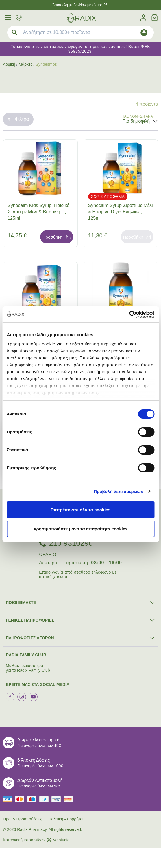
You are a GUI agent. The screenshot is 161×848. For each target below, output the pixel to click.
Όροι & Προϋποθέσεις (22, 819)
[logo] (81, 18)
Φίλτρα (18, 119)
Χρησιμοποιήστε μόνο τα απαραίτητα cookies (81, 528)
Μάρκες (25, 64)
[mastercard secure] (70, 799)
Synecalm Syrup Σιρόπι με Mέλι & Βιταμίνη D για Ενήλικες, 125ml (120, 212)
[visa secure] (57, 799)
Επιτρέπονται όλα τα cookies (80, 509)
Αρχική (9, 64)
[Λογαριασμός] (143, 17)
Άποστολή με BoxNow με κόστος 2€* (80, 5)
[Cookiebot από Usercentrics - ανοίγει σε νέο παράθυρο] (129, 314)
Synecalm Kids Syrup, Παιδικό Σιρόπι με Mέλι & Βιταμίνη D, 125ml (38, 212)
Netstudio (58, 840)
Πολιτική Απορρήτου (66, 819)
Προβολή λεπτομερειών (118, 491)
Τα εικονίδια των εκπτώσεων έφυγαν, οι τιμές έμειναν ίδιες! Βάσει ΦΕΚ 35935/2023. (80, 49)
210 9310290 (71, 543)
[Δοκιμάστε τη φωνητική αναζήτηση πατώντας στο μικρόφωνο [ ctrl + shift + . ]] (144, 32)
